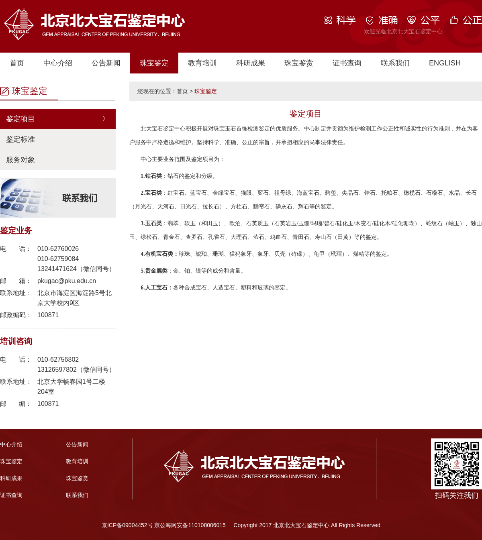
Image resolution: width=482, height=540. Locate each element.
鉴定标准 (20, 139)
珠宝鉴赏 (298, 63)
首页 (17, 63)
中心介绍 (57, 63)
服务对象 (20, 160)
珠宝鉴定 (154, 63)
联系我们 (395, 63)
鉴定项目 (20, 119)
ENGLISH (445, 63)
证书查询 (347, 63)
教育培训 (202, 63)
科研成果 (250, 63)
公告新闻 (106, 63)
